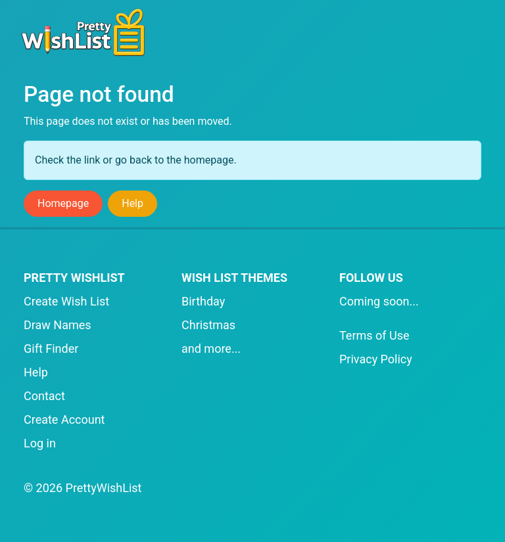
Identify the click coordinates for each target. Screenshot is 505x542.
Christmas (208, 325)
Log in (40, 443)
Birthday (203, 301)
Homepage (63, 203)
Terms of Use (374, 335)
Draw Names (57, 325)
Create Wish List (66, 301)
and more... (211, 348)
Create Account (64, 419)
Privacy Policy (375, 359)
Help (132, 203)
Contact (44, 396)
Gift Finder (51, 348)
